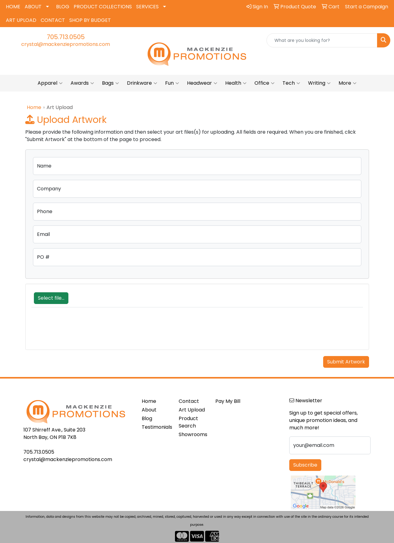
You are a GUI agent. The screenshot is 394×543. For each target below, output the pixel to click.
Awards (82, 83)
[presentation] (78, 332)
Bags (110, 83)
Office (264, 83)
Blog (147, 418)
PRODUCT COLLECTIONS (103, 6)
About (149, 409)
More (347, 83)
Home (34, 107)
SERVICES (147, 6)
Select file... (51, 298)
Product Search (188, 422)
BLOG (62, 6)
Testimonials (156, 427)
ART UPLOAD (21, 20)
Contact (189, 401)
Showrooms (193, 434)
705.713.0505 (66, 37)
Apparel (50, 83)
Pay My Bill (227, 401)
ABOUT (33, 6)
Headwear (202, 83)
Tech (291, 83)
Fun (172, 83)
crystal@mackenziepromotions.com (65, 44)
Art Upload (192, 409)
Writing (319, 83)
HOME (13, 6)
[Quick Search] (321, 40)
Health (235, 83)
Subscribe (305, 464)
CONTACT (53, 20)
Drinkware (142, 83)
